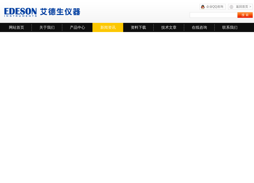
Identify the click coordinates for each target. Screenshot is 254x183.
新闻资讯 (108, 27)
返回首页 (243, 6)
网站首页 (16, 27)
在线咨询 (199, 27)
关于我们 (47, 27)
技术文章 (169, 27)
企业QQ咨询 (214, 6)
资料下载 (138, 27)
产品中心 (77, 27)
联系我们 (229, 27)
